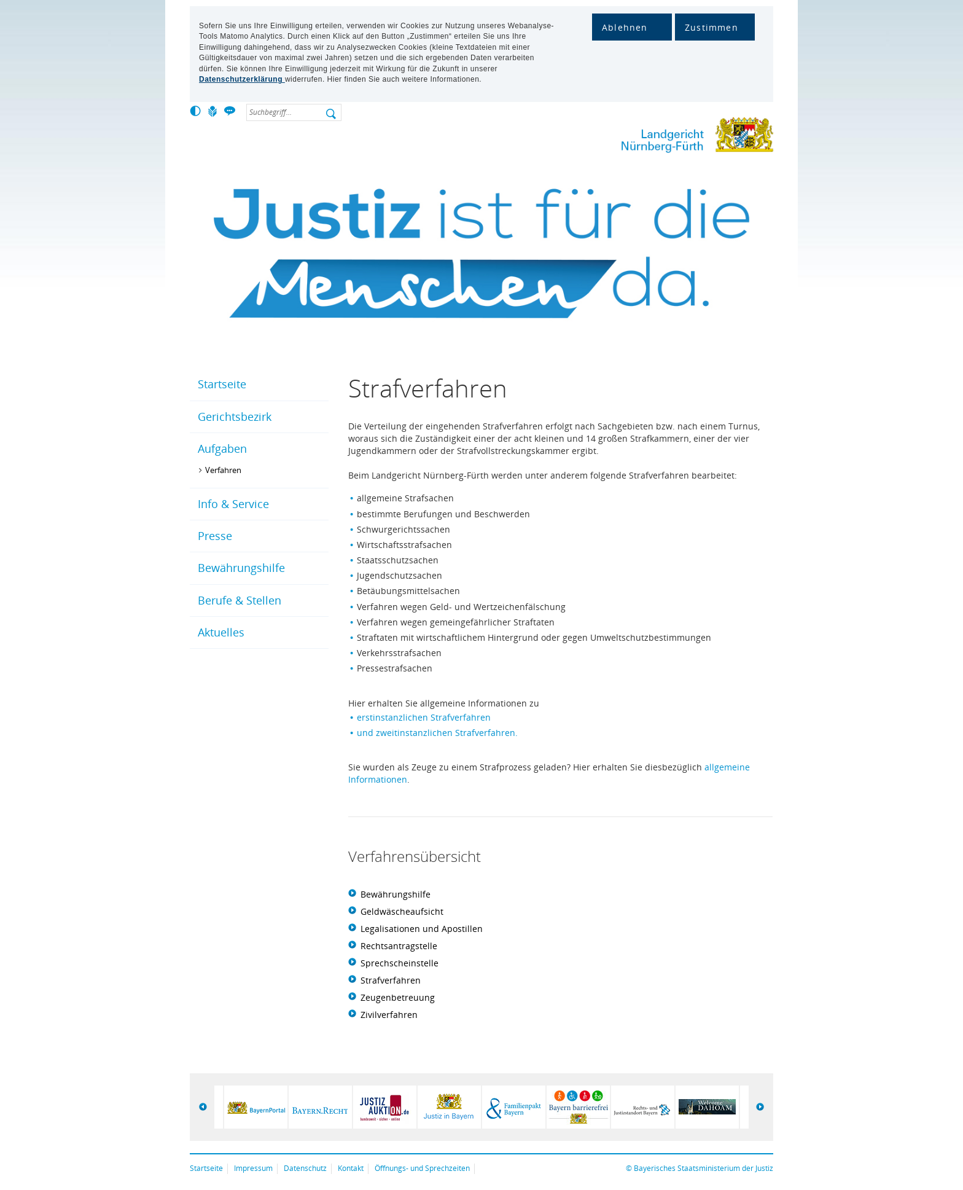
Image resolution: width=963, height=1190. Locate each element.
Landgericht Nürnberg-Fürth (665, 137)
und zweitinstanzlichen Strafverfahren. (437, 732)
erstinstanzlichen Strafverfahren (424, 717)
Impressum (253, 1168)
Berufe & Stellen (239, 600)
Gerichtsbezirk (234, 416)
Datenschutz (305, 1168)
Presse (215, 535)
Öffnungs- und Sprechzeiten (422, 1168)
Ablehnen (625, 27)
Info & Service (233, 503)
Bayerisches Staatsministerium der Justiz (703, 1168)
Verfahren (223, 470)
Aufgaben (222, 448)
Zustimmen (711, 27)
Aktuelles (221, 632)
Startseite (222, 384)
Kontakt (351, 1168)
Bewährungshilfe (241, 567)
